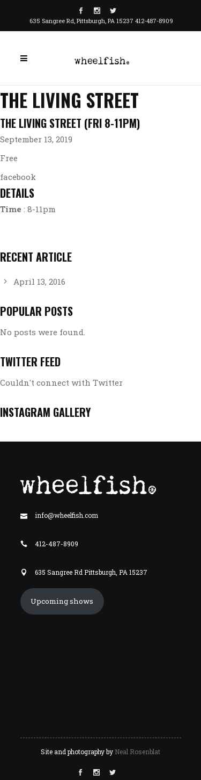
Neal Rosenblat (137, 751)
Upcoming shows (62, 601)
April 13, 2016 (39, 281)
